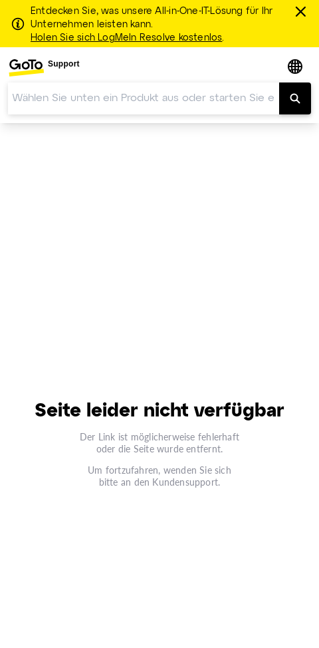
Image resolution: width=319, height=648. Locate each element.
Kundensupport (185, 482)
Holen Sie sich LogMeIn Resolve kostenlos (126, 38)
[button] (296, 68)
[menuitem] (44, 68)
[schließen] (303, 11)
